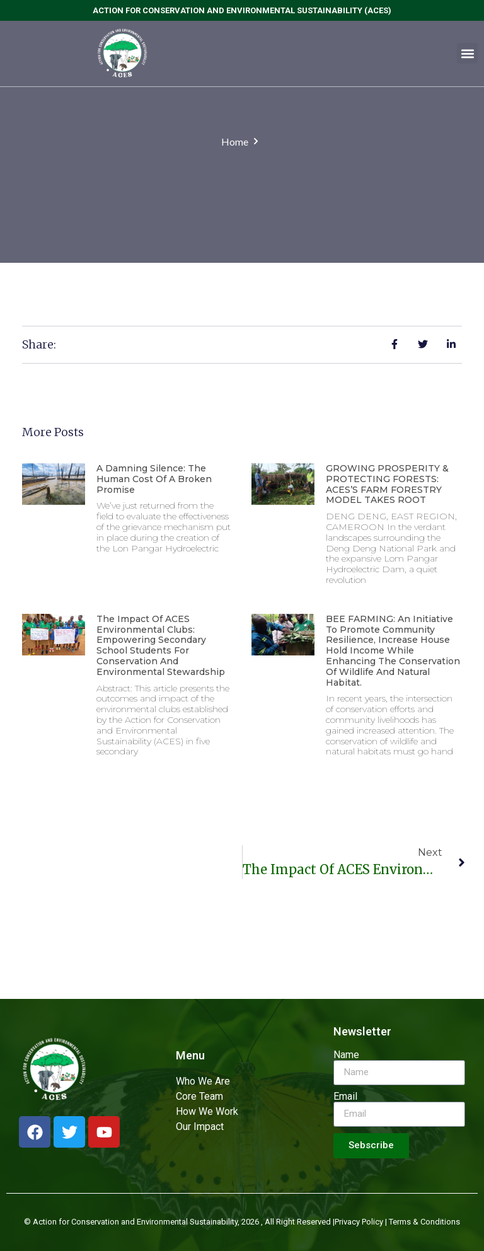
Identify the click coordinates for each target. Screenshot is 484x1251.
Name (346, 1055)
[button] (467, 53)
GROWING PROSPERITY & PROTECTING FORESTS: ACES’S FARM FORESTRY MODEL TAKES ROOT (387, 484)
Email (345, 1097)
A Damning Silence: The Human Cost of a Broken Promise (154, 479)
